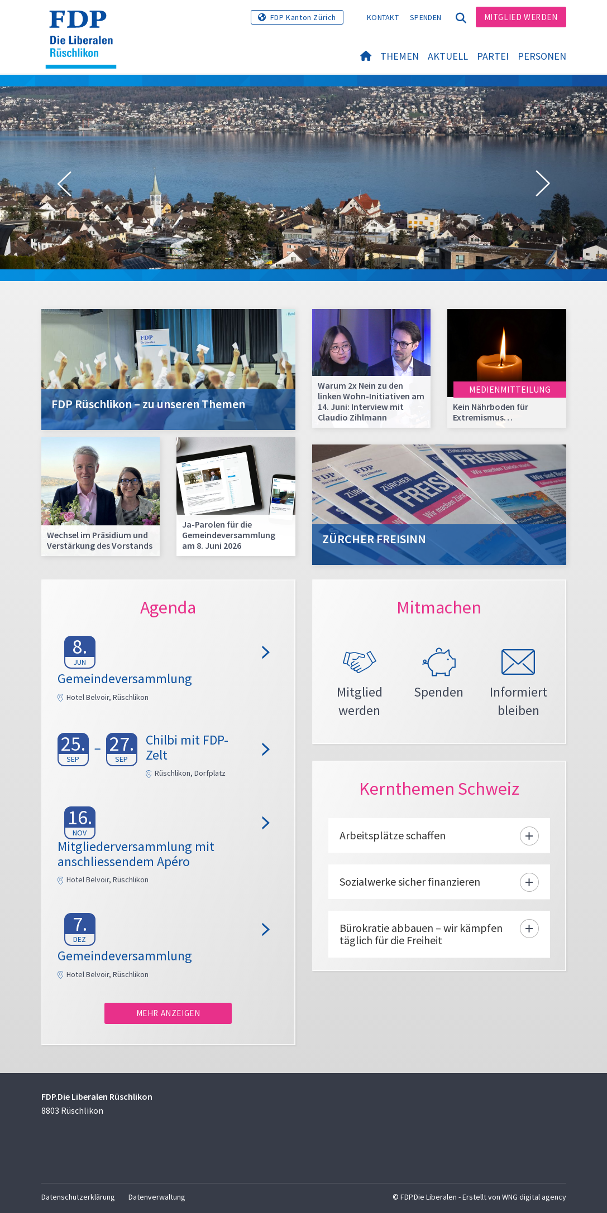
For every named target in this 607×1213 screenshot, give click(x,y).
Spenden (425, 17)
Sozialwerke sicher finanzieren (410, 889)
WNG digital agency (534, 1197)
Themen (399, 56)
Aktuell (448, 56)
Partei (493, 56)
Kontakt (383, 17)
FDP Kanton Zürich (303, 17)
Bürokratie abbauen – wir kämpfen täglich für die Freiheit (421, 941)
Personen (542, 56)
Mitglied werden (521, 17)
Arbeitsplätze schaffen (393, 842)
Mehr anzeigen (168, 1013)
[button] (64, 184)
